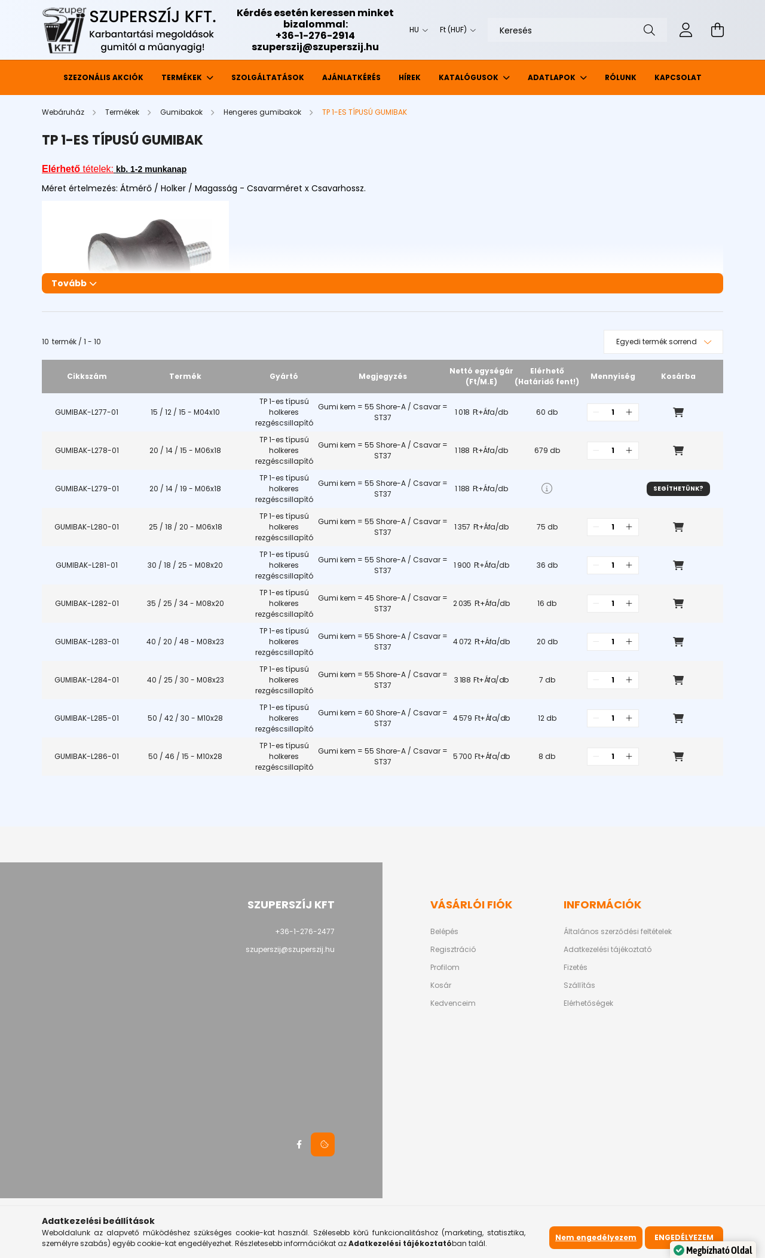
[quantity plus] (629, 412)
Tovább (69, 283)
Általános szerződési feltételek (618, 932)
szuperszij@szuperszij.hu (315, 47)
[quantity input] (612, 412)
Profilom (445, 967)
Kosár (440, 985)
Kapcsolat (678, 77)
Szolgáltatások (267, 77)
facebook (299, 1144)
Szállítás (579, 985)
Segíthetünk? (678, 488)
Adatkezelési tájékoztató (607, 949)
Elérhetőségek (588, 1003)
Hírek (410, 77)
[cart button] (717, 30)
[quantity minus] (596, 412)
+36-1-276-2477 (305, 931)
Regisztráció (453, 949)
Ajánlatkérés (351, 77)
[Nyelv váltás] (415, 30)
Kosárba (678, 412)
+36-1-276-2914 (315, 35)
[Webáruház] (64, 112)
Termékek (182, 77)
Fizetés (575, 967)
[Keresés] (577, 30)
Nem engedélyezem (596, 1237)
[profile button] (686, 30)
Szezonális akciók (103, 77)
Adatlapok (552, 77)
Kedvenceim (453, 1003)
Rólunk (621, 77)
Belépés (444, 932)
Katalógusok (469, 77)
